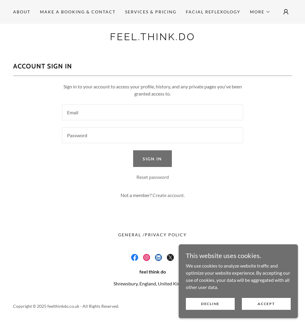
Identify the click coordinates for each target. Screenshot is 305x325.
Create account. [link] (168, 195)
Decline (210, 303)
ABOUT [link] (21, 11)
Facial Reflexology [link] (213, 11)
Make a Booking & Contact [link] (78, 11)
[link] (152, 38)
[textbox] (152, 112)
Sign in (152, 158)
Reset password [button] (152, 177)
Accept (266, 303)
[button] (260, 11)
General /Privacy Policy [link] (152, 234)
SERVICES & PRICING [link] (150, 11)
